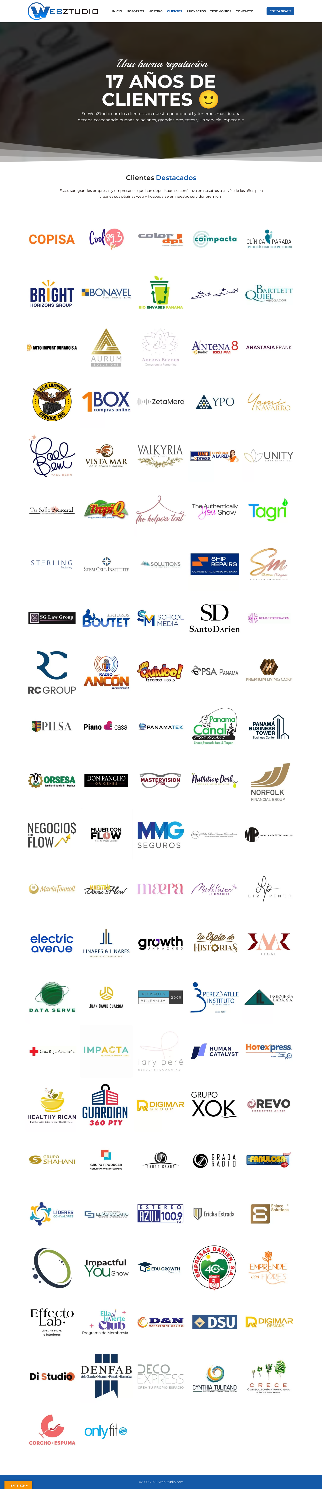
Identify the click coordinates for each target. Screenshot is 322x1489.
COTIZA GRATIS (280, 11)
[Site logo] (63, 11)
